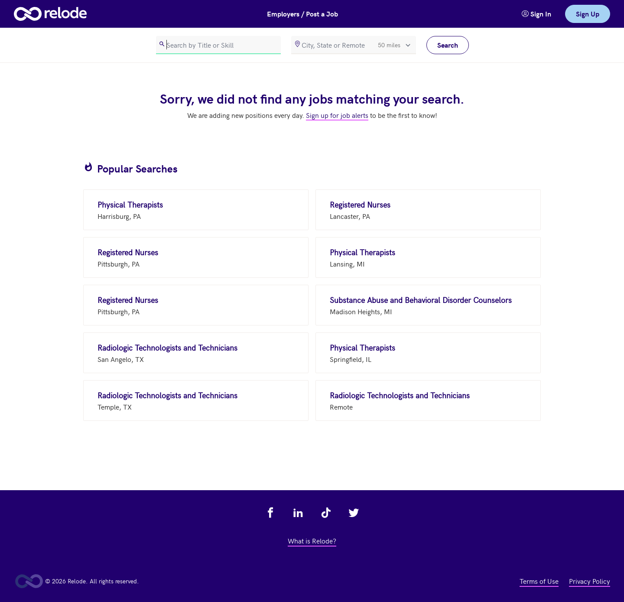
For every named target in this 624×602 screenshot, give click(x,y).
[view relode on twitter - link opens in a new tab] (353, 512)
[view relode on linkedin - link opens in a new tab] (298, 512)
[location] (353, 45)
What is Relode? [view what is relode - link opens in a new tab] (312, 540)
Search (447, 44)
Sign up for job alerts (337, 115)
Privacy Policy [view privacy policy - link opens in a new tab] (589, 581)
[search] (218, 45)
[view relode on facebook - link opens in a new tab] (270, 512)
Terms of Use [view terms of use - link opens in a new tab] (539, 581)
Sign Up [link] (587, 13)
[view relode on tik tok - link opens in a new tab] (326, 512)
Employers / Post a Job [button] (302, 13)
